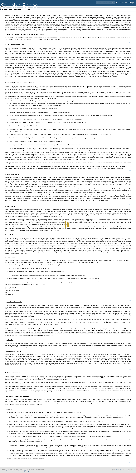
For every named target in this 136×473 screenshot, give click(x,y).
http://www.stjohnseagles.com (25, 471)
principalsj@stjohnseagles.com (8, 471)
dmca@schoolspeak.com (12, 296)
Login (131, 3)
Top (130, 43)
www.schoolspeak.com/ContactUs (117, 440)
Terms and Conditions (117, 471)
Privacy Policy (128, 471)
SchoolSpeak (119, 469)
